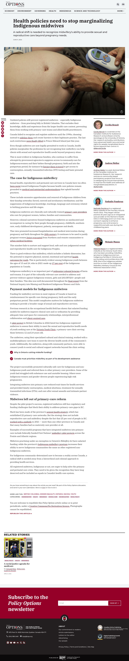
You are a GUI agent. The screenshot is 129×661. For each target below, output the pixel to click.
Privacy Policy (64, 647)
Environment (24, 11)
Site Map (91, 647)
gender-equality (47, 494)
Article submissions (66, 632)
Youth (73, 494)
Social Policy (75, 497)
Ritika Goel (21, 569)
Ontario (59, 494)
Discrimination (26, 497)
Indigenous (65, 11)
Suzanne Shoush (10, 571)
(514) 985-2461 (13, 636)
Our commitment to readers (70, 629)
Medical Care (53, 497)
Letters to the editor (66, 635)
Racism (67, 494)
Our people (63, 641)
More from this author (104, 152)
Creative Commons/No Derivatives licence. (49, 506)
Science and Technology (87, 11)
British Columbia (31, 494)
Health (52, 11)
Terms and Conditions (78, 647)
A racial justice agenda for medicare (17, 564)
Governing (40, 11)
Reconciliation (64, 497)
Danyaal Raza (11, 569)
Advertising (63, 638)
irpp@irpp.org (27, 636)
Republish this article (21, 513)
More (120, 11)
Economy (9, 11)
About (62, 626)
